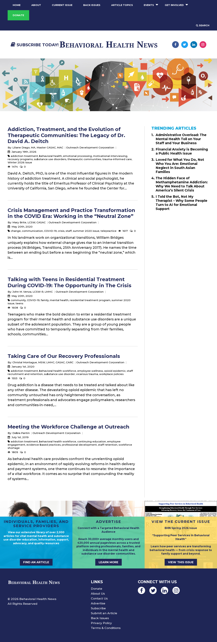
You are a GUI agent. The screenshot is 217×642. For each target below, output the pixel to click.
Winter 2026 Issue (20, 162)
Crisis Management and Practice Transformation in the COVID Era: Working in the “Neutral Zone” (71, 213)
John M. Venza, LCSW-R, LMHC (32, 291)
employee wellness (90, 370)
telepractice (108, 230)
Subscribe (98, 608)
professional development (79, 444)
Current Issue (62, 5)
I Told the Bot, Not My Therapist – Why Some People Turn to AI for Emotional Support (181, 203)
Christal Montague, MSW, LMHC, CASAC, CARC (42, 362)
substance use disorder (59, 374)
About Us (98, 593)
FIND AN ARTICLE (36, 562)
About (36, 5)
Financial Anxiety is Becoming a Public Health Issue (182, 151)
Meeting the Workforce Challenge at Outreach (68, 427)
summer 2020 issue (86, 230)
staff (69, 230)
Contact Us (99, 598)
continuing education (91, 441)
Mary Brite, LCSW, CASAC (29, 222)
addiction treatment (24, 156)
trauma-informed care (117, 159)
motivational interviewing (110, 156)
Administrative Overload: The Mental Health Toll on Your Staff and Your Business (181, 139)
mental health (59, 300)
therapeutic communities (84, 159)
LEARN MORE (108, 562)
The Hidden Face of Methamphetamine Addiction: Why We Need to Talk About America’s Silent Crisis (182, 184)
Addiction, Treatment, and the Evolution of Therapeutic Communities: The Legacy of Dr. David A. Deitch (66, 135)
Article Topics (122, 5)
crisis (61, 230)
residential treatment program (90, 300)
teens (19, 303)
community (18, 300)
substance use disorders (50, 159)
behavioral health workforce (57, 370)
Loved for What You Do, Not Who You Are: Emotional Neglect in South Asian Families (180, 166)
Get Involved (174, 5)
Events (149, 5)
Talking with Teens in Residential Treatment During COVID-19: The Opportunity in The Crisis (69, 282)
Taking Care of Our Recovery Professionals (64, 356)
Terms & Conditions (106, 628)
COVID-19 (50, 230)
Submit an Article (104, 613)
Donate (18, 15)
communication (32, 230)
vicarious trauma (87, 374)
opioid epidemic (115, 370)
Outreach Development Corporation (90, 147)
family (45, 300)
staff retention (107, 444)
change (16, 230)
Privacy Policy (101, 623)
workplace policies (111, 374)
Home (17, 5)
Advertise (98, 603)
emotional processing (77, 156)
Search (202, 25)
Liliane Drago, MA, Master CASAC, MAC (37, 147)
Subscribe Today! (35, 44)
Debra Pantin (21, 433)
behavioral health (50, 156)
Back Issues (91, 5)
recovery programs (20, 159)
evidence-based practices (43, 444)
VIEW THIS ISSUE (181, 562)
